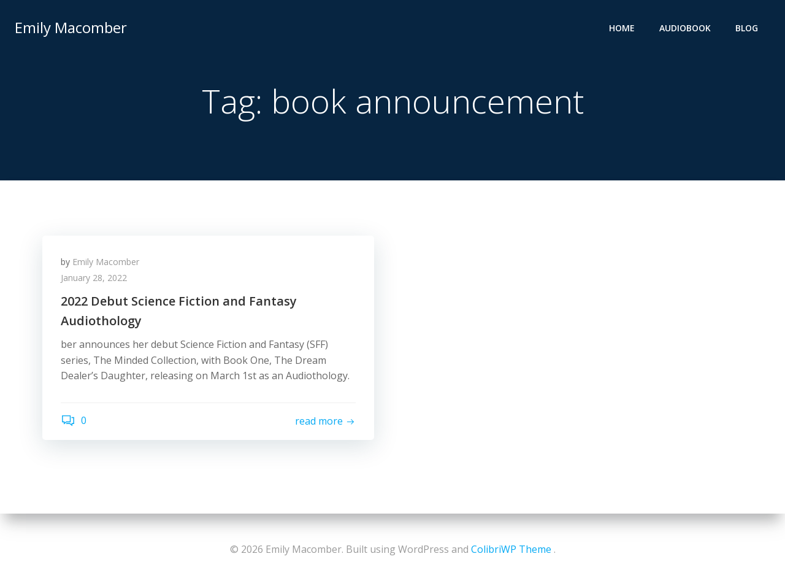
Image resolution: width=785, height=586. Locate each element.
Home (622, 28)
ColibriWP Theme (511, 549)
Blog (746, 28)
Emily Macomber (71, 27)
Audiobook (685, 28)
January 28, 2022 (94, 277)
